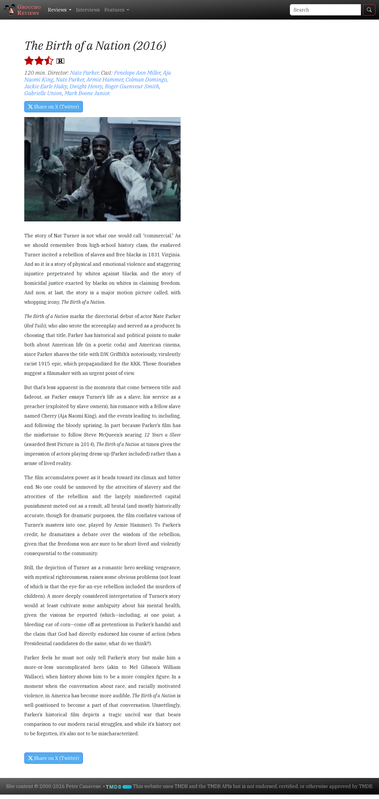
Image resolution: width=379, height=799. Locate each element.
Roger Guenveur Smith (132, 86)
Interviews (88, 10)
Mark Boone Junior (87, 93)
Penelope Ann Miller (137, 72)
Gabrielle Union (43, 93)
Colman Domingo (146, 79)
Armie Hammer (104, 79)
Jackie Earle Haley (45, 86)
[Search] (325, 9)
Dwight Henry (86, 86)
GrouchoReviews (22, 10)
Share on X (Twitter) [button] (53, 107)
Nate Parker (84, 72)
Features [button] (115, 10)
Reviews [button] (58, 10)
